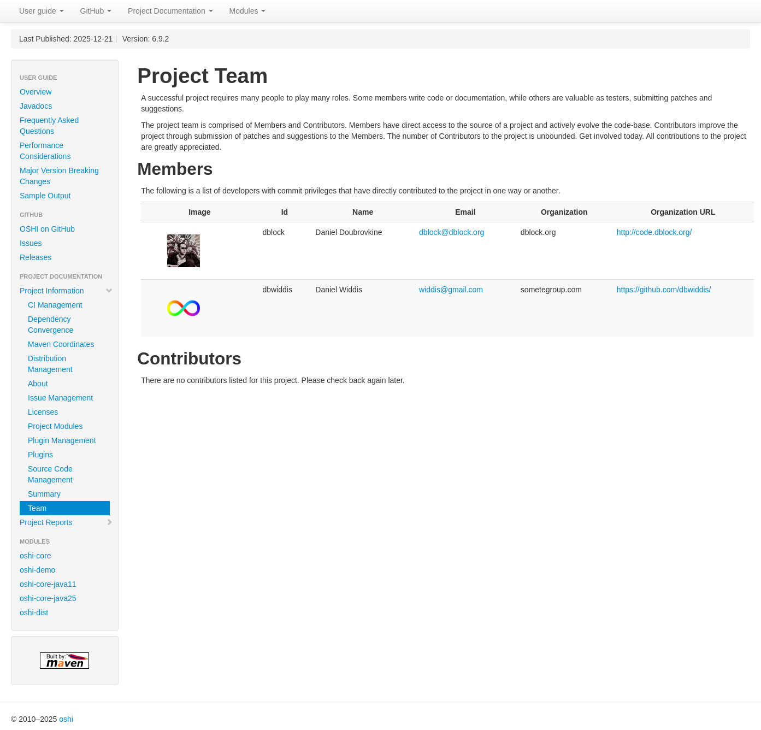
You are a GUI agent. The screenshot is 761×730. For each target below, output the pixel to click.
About (38, 383)
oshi (66, 719)
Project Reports (66, 522)
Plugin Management (62, 440)
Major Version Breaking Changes (59, 176)
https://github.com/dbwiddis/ (664, 289)
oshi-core (35, 555)
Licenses (43, 412)
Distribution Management (50, 364)
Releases (35, 257)
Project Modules (55, 426)
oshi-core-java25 (48, 598)
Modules (247, 11)
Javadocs (36, 106)
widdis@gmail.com (451, 289)
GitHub (95, 11)
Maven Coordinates (61, 344)
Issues (31, 243)
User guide (41, 11)
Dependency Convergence (50, 324)
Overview (35, 91)
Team (37, 508)
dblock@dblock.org (451, 232)
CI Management (55, 305)
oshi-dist (34, 612)
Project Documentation (170, 11)
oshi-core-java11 (48, 584)
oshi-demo (37, 570)
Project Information (66, 290)
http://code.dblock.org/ (654, 232)
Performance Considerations (45, 151)
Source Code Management (50, 474)
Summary (44, 494)
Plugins (40, 454)
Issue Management (60, 397)
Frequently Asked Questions (49, 126)
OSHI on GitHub (47, 229)
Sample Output (45, 195)
